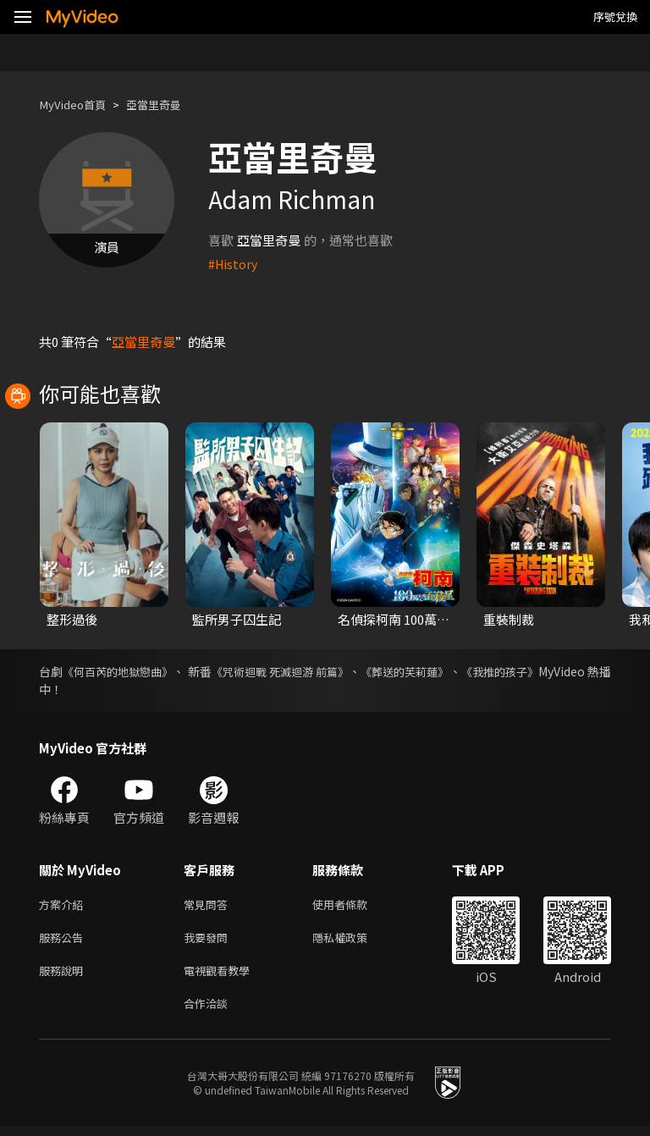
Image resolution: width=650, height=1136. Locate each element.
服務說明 (64, 976)
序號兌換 (615, 16)
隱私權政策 (354, 941)
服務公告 (64, 941)
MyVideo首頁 (77, 104)
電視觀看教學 (222, 976)
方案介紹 (64, 905)
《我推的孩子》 (569, 671)
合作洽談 (209, 1012)
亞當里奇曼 (168, 104)
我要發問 (209, 941)
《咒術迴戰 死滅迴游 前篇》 (320, 671)
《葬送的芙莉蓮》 (461, 671)
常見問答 (209, 905)
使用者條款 (354, 905)
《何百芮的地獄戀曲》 (129, 671)
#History (234, 264)
